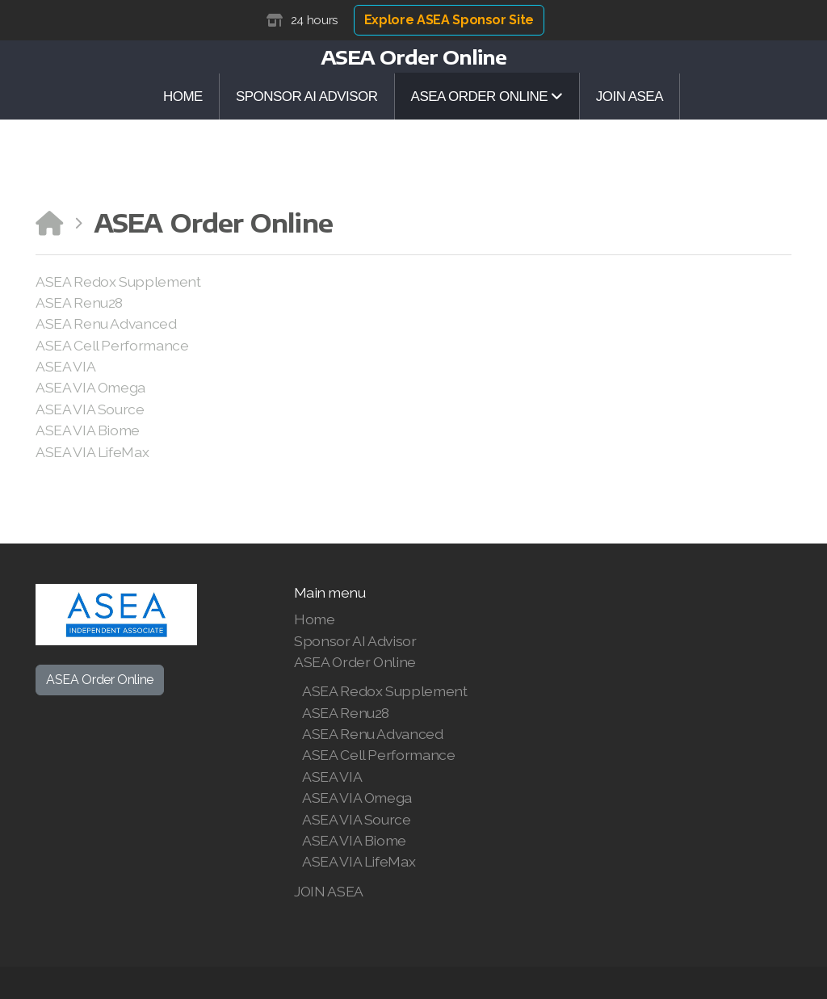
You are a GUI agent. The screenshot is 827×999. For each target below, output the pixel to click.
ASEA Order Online (99, 679)
